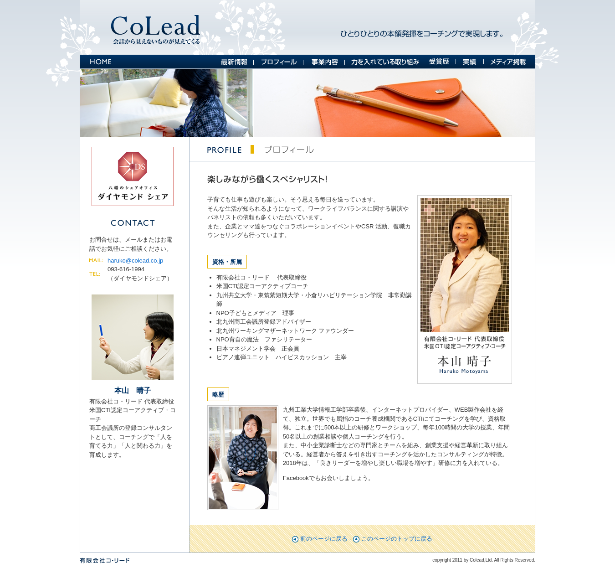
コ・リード (157, 27)
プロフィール (278, 61)
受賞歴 (439, 61)
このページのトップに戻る (396, 538)
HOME (100, 61)
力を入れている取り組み (384, 61)
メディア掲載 (509, 61)
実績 (470, 61)
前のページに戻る (324, 538)
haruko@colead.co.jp (135, 260)
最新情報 (234, 61)
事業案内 (324, 61)
